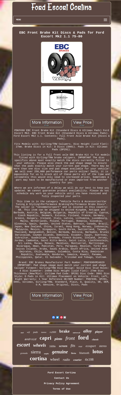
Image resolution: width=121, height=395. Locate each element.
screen (63, 346)
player (99, 331)
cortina (38, 358)
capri (45, 338)
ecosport (91, 346)
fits (73, 346)
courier (77, 359)
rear (80, 346)
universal (76, 333)
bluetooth (84, 353)
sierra (36, 351)
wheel (54, 359)
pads (35, 332)
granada (24, 353)
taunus (43, 332)
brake (64, 331)
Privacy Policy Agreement (61, 383)
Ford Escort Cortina (62, 372)
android (30, 339)
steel (22, 333)
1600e (52, 346)
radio (66, 359)
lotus (97, 351)
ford (83, 337)
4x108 (89, 359)
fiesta (73, 353)
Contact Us (61, 378)
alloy (87, 331)
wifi (28, 332)
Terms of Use (61, 389)
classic (95, 339)
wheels (39, 345)
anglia (46, 354)
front (70, 338)
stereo (103, 346)
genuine (60, 351)
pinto (58, 339)
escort (23, 345)
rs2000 (53, 332)
